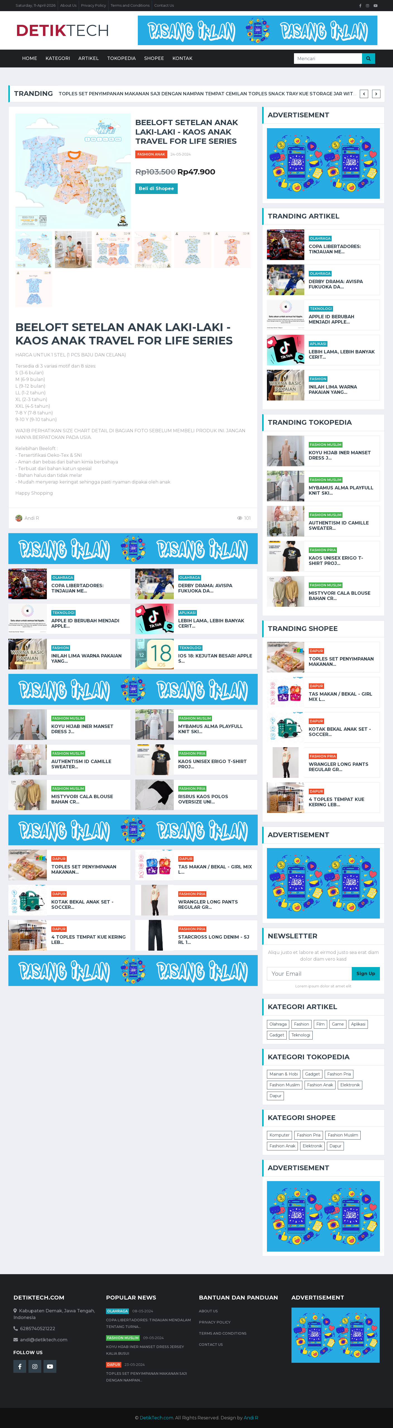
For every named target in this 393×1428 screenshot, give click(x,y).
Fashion (60, 648)
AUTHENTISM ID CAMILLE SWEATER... (81, 764)
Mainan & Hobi (283, 1074)
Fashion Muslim (68, 718)
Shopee (154, 58)
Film (320, 1024)
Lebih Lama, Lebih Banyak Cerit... (211, 623)
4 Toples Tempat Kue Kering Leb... (88, 939)
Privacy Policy (93, 5)
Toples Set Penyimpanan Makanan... (83, 869)
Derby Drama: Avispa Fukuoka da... (205, 588)
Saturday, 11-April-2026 (36, 5)
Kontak (182, 58)
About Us (68, 5)
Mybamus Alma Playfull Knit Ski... (210, 729)
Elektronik (350, 1084)
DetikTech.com (156, 1417)
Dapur (59, 859)
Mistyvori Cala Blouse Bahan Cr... (82, 799)
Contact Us (164, 5)
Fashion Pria (192, 753)
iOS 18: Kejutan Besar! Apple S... (215, 658)
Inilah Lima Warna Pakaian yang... (86, 658)
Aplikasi (187, 613)
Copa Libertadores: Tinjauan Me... (77, 588)
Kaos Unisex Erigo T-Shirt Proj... (212, 764)
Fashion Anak (151, 154)
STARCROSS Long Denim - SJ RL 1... (213, 939)
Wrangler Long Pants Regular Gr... (208, 904)
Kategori (57, 58)
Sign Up (365, 973)
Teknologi (63, 613)
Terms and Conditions (130, 5)
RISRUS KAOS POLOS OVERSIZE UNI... (203, 799)
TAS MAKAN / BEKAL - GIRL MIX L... (215, 869)
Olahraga (62, 577)
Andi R (251, 1417)
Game (338, 1024)
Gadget (276, 1035)
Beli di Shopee (156, 188)
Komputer (279, 1135)
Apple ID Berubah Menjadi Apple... (85, 623)
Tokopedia (121, 58)
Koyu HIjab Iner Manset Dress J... (82, 729)
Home (29, 58)
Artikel (88, 58)
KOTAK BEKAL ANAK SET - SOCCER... (82, 904)
